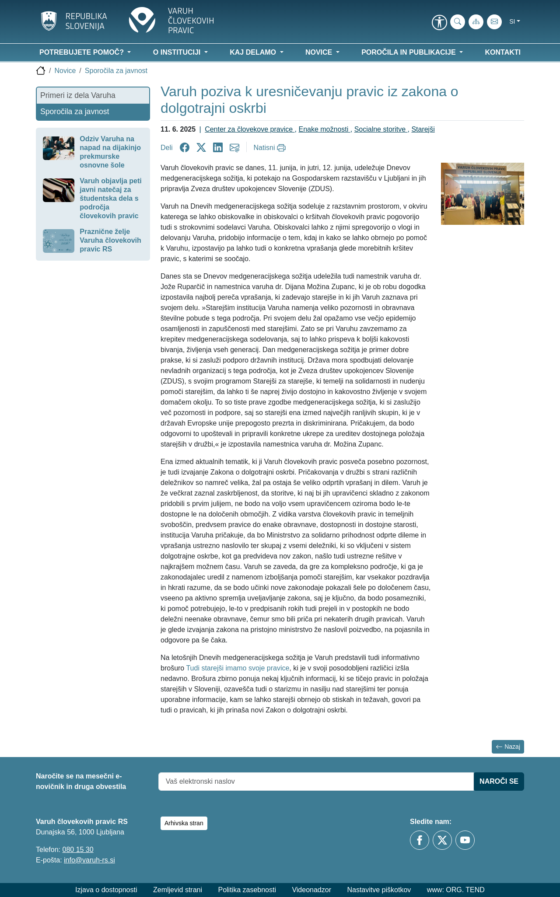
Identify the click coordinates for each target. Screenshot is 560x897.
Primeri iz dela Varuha (78, 95)
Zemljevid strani (177, 890)
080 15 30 (77, 849)
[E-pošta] (494, 21)
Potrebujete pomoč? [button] (82, 52)
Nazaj (508, 746)
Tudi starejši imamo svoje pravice (237, 668)
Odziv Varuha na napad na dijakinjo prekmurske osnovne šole (110, 152)
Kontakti (503, 52)
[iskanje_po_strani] (457, 21)
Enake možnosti (324, 129)
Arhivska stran (183, 823)
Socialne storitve (381, 129)
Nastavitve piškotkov (379, 890)
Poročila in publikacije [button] (409, 52)
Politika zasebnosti (247, 890)
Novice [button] (319, 52)
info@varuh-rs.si (89, 860)
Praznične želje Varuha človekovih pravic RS (110, 240)
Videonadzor (311, 890)
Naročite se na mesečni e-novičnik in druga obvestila (81, 781)
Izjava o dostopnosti (106, 890)
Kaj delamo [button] (254, 52)
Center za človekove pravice (249, 129)
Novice (65, 70)
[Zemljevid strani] (476, 21)
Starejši (422, 129)
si (512, 21)
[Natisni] (271, 148)
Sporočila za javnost (116, 70)
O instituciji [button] (178, 52)
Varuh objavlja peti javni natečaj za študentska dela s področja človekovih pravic (110, 198)
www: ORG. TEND (456, 890)
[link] (439, 23)
